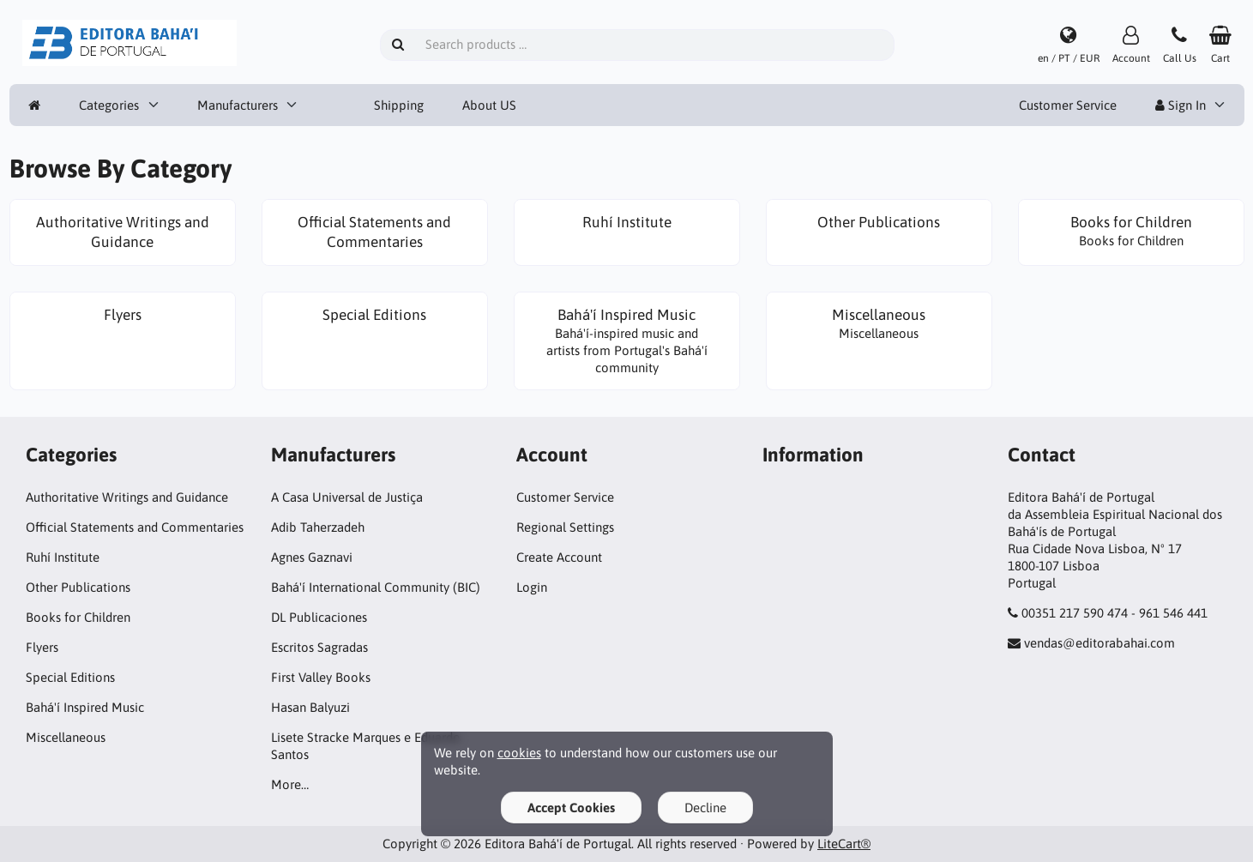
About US (489, 105)
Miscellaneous (65, 737)
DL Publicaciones (319, 617)
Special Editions (70, 677)
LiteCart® (843, 843)
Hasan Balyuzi (310, 707)
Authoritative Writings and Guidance (127, 497)
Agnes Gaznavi (311, 557)
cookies (519, 752)
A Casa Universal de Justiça (347, 497)
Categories (109, 105)
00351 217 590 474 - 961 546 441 (1114, 613)
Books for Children (78, 617)
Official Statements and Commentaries (135, 527)
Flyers (42, 647)
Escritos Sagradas (319, 647)
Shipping (399, 105)
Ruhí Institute (62, 557)
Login (531, 587)
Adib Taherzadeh (317, 527)
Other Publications (78, 587)
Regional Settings (565, 527)
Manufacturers (237, 105)
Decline (705, 807)
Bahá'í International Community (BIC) (375, 587)
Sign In (1180, 105)
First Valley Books (320, 677)
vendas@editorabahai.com (1099, 643)
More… (290, 784)
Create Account (559, 557)
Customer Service (1068, 105)
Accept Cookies (571, 807)
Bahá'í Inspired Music (85, 707)
